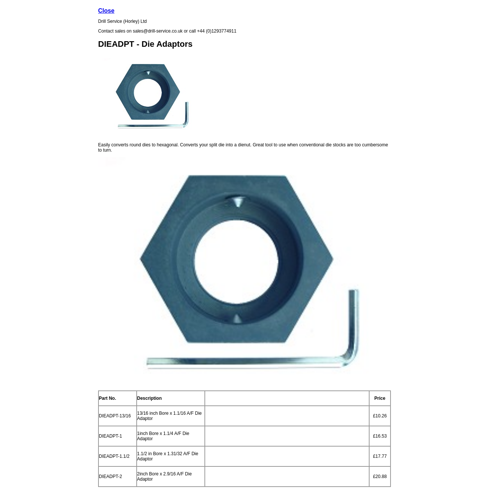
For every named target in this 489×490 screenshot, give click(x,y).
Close (106, 10)
